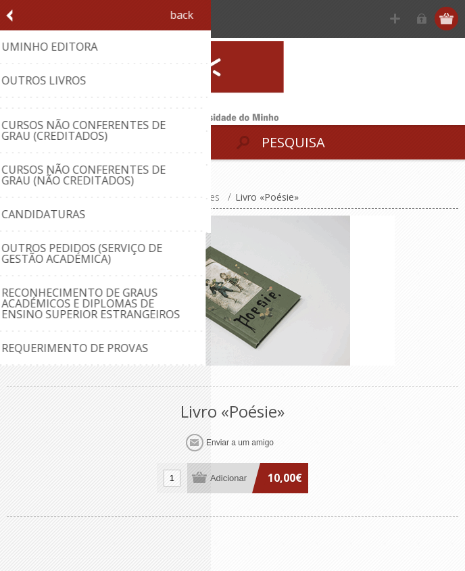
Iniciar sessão (421, 18)
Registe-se (395, 18)
